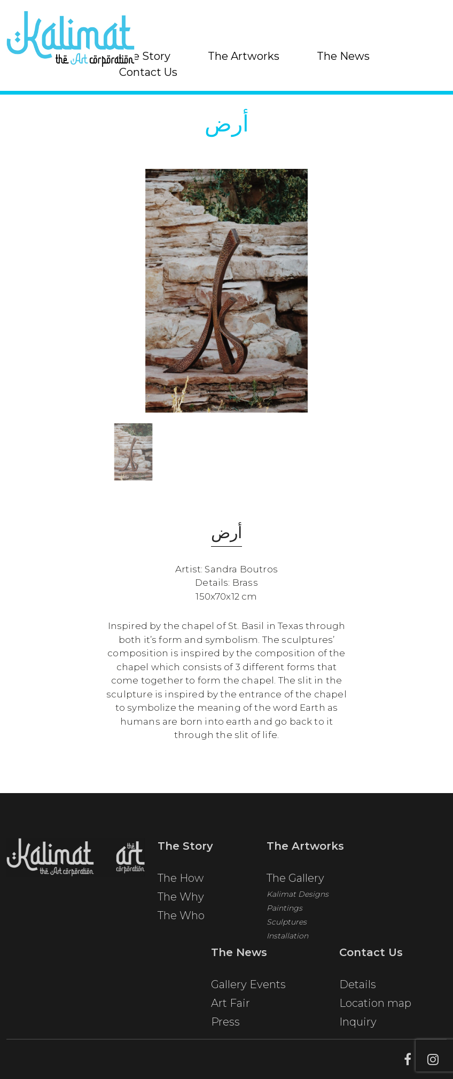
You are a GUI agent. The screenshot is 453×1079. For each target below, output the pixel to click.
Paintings (284, 912)
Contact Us (148, 72)
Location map (375, 1006)
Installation (287, 939)
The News (343, 56)
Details (357, 988)
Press (225, 1025)
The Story (144, 56)
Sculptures (287, 925)
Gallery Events (248, 988)
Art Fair (230, 1006)
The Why (181, 900)
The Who (181, 919)
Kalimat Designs (298, 898)
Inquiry (358, 1025)
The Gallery (295, 881)
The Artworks (243, 56)
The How (181, 881)
